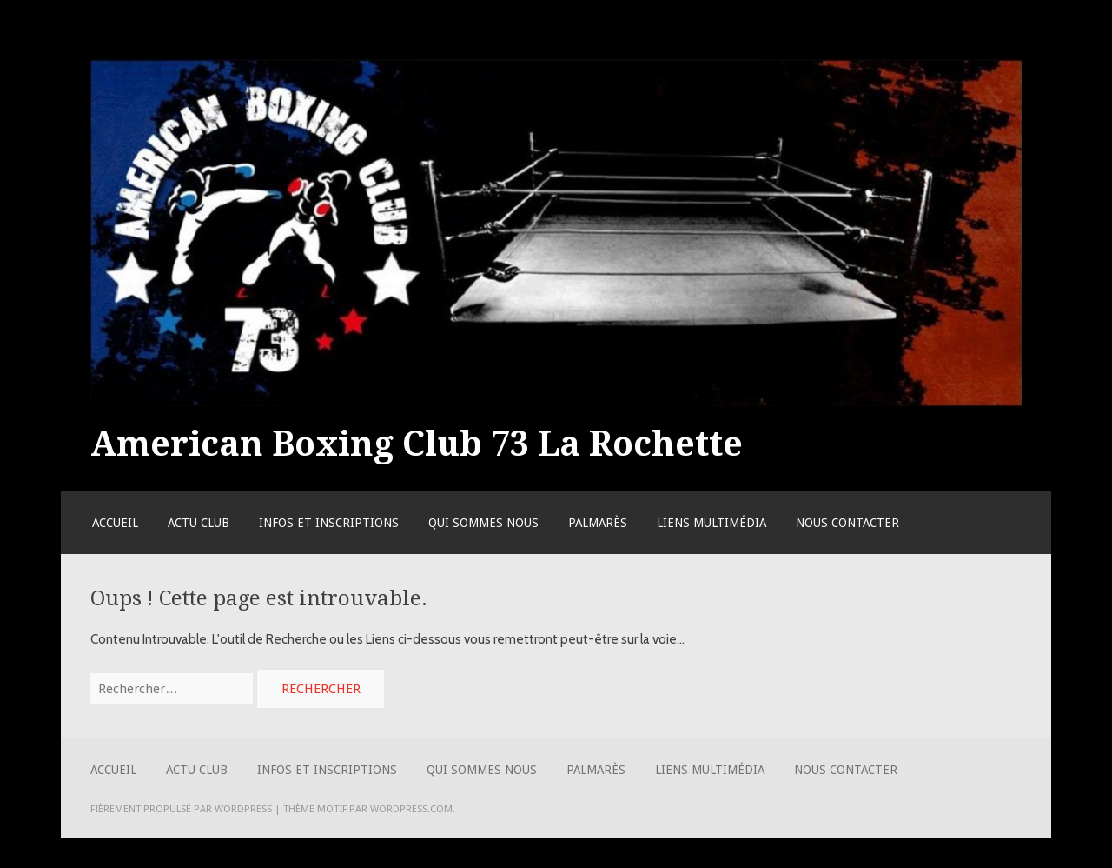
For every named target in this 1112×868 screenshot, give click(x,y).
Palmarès (597, 523)
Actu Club (198, 523)
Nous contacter (847, 523)
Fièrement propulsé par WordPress (181, 809)
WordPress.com (411, 809)
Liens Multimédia (711, 523)
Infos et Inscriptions (329, 523)
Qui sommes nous (483, 523)
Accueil (115, 523)
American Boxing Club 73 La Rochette (416, 444)
